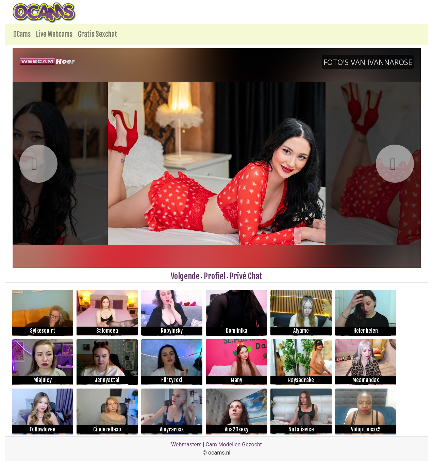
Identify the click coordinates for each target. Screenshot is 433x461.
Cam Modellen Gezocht (234, 444)
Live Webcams (54, 34)
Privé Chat (246, 276)
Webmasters (186, 444)
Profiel (215, 276)
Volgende (185, 276)
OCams (22, 34)
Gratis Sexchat (97, 34)
